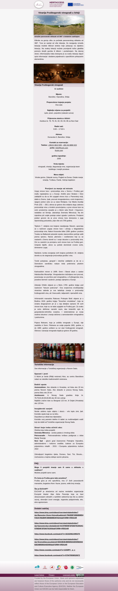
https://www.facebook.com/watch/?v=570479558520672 (57, 555)
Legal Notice (39, 575)
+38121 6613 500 (55, 145)
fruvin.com (59, 150)
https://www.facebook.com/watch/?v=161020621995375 (57, 534)
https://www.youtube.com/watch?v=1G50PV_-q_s (54, 550)
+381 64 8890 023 (70, 145)
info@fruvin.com (61, 148)
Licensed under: (69, 575)
